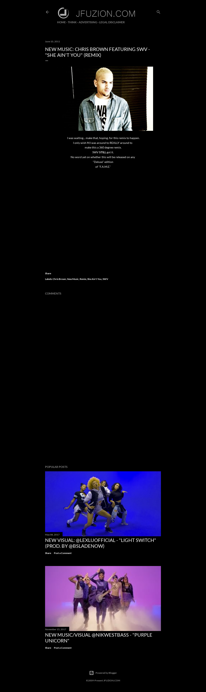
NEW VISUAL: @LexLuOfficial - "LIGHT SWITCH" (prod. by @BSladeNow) (100, 543)
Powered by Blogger (103, 673)
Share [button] (48, 273)
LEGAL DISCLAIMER (112, 22)
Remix (83, 278)
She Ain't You (94, 278)
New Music (73, 278)
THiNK (72, 22)
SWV (105, 278)
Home (61, 22)
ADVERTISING (88, 22)
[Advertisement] (103, 427)
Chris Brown (59, 278)
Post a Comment (63, 553)
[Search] (158, 11)
